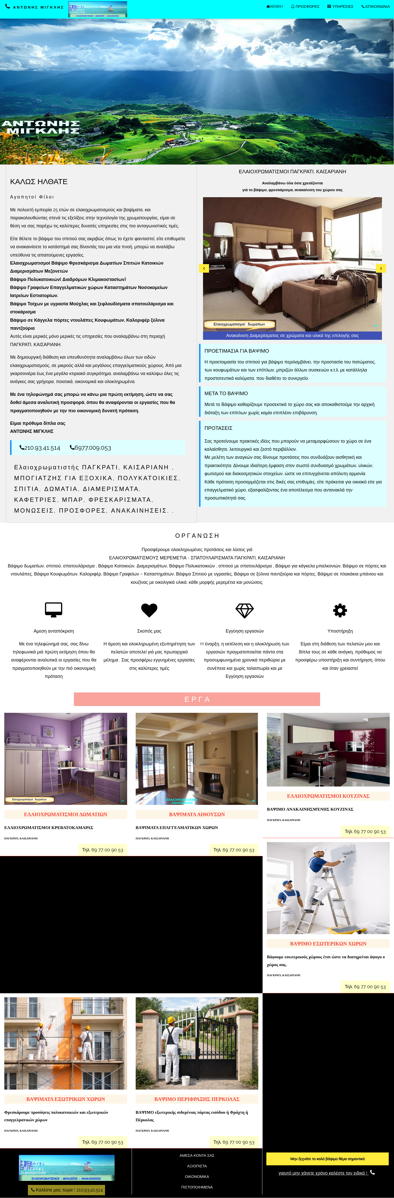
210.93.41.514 (40, 447)
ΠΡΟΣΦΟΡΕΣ (305, 6)
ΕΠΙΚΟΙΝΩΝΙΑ (376, 6)
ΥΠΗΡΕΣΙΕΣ (340, 6)
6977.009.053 (90, 447)
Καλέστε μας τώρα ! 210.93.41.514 (66, 1189)
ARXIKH (274, 6)
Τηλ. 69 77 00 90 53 (102, 849)
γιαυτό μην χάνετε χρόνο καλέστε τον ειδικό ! (327, 1173)
